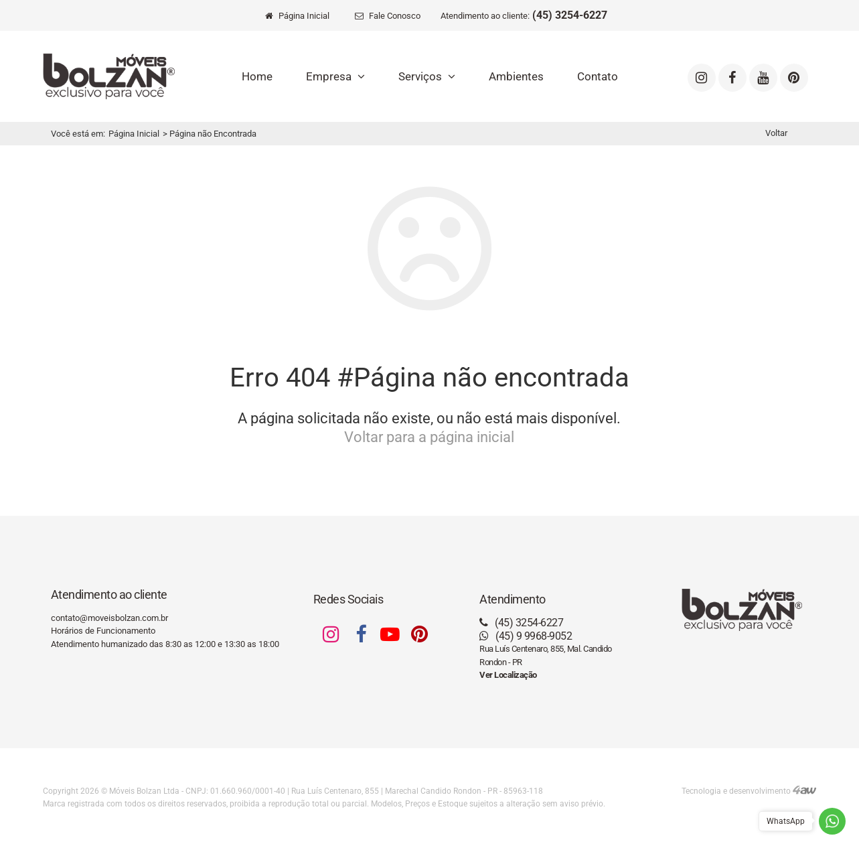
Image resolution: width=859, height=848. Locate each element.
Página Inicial (133, 134)
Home (257, 76)
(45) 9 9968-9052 (525, 636)
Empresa (335, 76)
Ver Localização (508, 675)
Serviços (426, 76)
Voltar (776, 133)
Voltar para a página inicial (429, 437)
